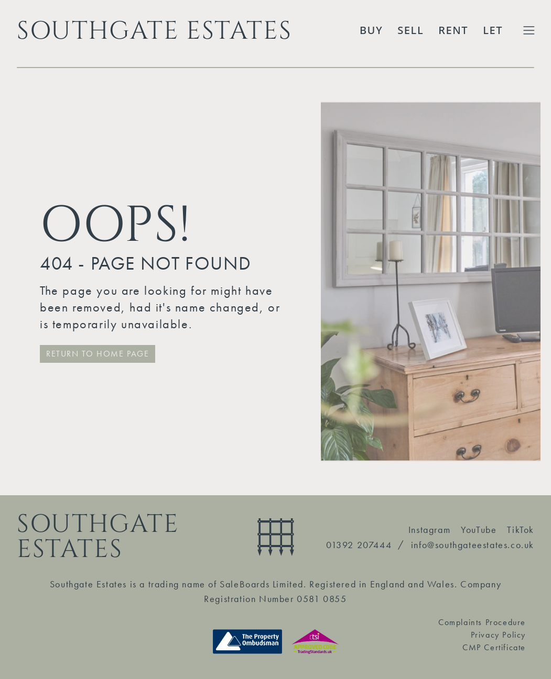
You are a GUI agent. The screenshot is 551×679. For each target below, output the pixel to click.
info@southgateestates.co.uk (472, 545)
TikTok (520, 530)
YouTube (478, 530)
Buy (371, 30)
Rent (453, 30)
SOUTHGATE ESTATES (154, 30)
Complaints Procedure (482, 622)
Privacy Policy (498, 634)
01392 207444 (359, 545)
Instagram (429, 530)
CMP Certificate (494, 647)
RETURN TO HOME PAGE (97, 353)
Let (493, 30)
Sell (410, 30)
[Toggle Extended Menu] (529, 30)
